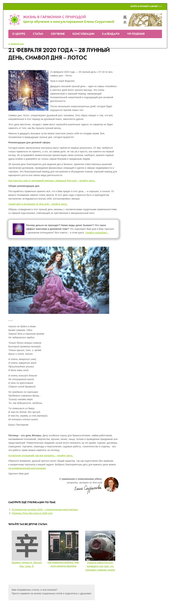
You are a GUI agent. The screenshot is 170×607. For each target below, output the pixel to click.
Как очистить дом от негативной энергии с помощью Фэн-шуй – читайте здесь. (51, 180)
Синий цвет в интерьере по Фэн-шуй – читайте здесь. (38, 204)
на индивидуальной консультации (27, 468)
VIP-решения (136, 34)
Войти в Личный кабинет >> (146, 6)
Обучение (58, 34)
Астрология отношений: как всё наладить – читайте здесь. (40, 455)
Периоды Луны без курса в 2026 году (32, 513)
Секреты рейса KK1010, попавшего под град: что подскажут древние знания (100, 566)
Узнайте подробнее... (97, 232)
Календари (110, 34)
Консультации (83, 34)
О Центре (18, 34)
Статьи (38, 34)
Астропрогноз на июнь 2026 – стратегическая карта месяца (45, 509)
